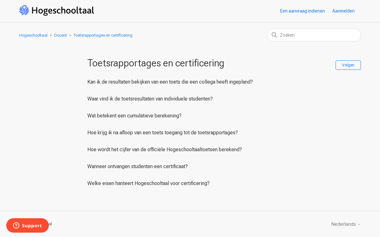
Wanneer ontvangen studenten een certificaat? (137, 166)
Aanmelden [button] (343, 10)
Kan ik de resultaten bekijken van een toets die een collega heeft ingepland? (170, 82)
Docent (60, 35)
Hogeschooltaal (33, 35)
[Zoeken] (314, 35)
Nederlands (346, 224)
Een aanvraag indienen (302, 10)
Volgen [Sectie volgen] (348, 65)
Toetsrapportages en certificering (103, 35)
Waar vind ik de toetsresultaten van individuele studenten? (150, 99)
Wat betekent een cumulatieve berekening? (134, 116)
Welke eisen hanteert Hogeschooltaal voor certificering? (148, 183)
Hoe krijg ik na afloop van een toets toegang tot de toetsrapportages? (162, 133)
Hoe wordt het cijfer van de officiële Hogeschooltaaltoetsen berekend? (164, 149)
